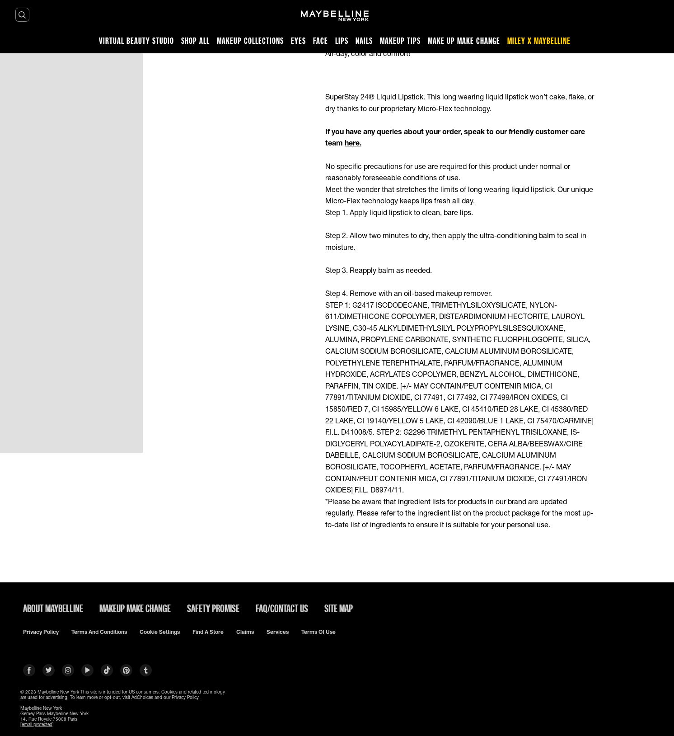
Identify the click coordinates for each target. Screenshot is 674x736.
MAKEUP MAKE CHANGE (135, 608)
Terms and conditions (99, 632)
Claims (245, 632)
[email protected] (37, 724)
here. (353, 142)
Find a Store (208, 632)
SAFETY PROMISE (213, 608)
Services (278, 632)
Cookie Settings (160, 632)
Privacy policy (41, 632)
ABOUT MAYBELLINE (53, 608)
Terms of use (318, 632)
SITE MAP (338, 608)
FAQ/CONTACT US (282, 608)
